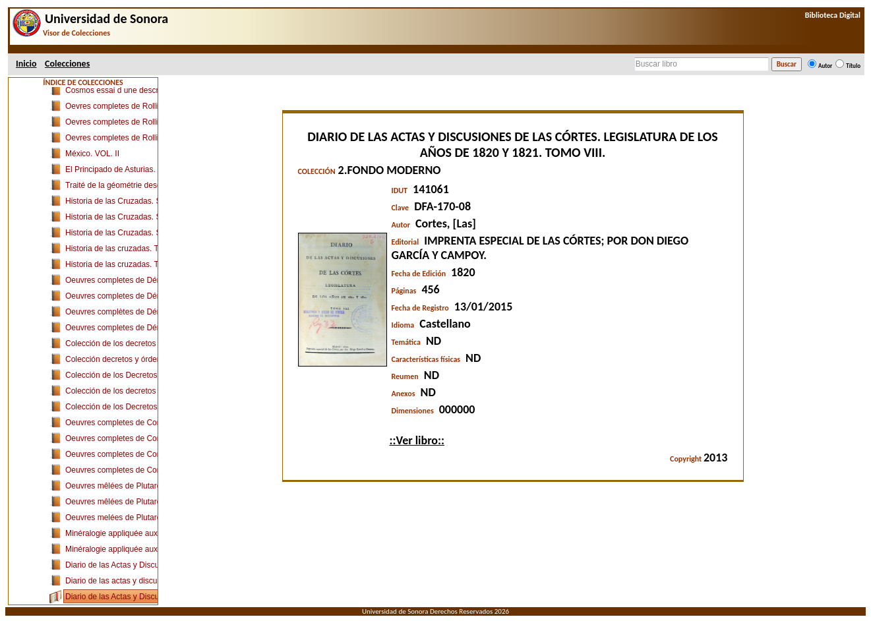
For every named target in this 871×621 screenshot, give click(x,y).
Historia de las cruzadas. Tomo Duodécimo (140, 264)
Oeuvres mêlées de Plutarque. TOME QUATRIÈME (155, 501)
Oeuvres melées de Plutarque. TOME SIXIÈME (148, 517)
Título (853, 65)
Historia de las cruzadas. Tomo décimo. (134, 248)
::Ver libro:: (417, 440)
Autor (825, 65)
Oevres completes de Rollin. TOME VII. (134, 137)
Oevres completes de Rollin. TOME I (129, 106)
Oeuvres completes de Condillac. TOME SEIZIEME (155, 470)
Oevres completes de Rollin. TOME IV (131, 122)
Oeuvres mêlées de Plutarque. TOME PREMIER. (151, 485)
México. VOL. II (92, 153)
